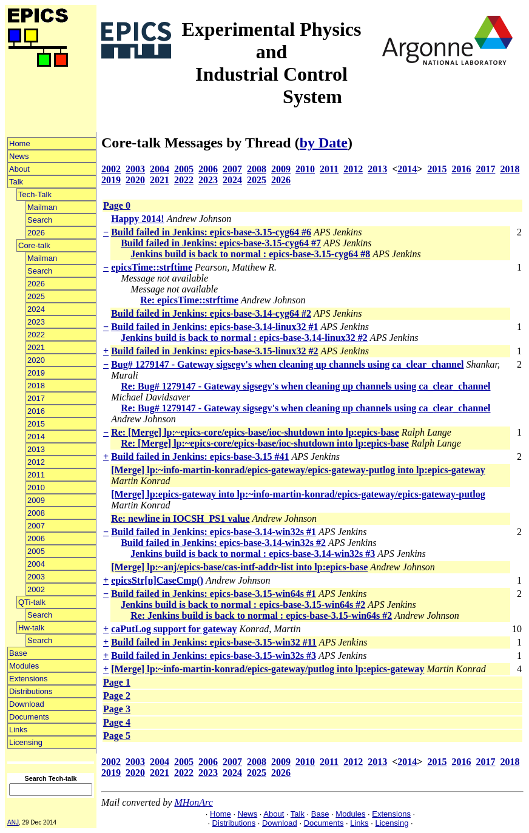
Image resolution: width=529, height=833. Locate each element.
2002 (36, 589)
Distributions (31, 691)
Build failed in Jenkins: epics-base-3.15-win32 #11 (214, 642)
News (19, 156)
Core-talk (34, 245)
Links (18, 729)
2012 (36, 462)
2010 (36, 487)
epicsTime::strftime (151, 267)
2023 (36, 321)
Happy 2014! (137, 219)
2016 (36, 411)
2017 (36, 398)
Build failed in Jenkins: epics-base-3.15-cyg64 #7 (221, 243)
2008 (36, 513)
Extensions (28, 678)
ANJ (13, 822)
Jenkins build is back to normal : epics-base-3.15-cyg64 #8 (250, 254)
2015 (36, 423)
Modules (24, 665)
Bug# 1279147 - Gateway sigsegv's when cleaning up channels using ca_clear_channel (287, 364)
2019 (36, 372)
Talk (16, 181)
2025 (36, 296)
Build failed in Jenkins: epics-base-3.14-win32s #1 (213, 532)
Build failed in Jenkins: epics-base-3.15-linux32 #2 (214, 351)
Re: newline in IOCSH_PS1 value (180, 518)
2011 (36, 474)
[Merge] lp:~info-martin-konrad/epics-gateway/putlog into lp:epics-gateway (267, 669)
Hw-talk (31, 627)
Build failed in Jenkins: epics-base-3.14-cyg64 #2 (211, 313)
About (19, 169)
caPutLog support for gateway (174, 629)
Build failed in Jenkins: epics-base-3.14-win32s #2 (223, 543)
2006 (36, 538)
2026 (36, 232)
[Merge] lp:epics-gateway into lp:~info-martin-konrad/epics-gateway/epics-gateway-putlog (298, 494)
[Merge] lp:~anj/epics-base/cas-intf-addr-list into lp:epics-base (239, 567)
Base (18, 653)
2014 (36, 436)
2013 (36, 449)
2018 (36, 385)
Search (39, 219)
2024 (36, 309)
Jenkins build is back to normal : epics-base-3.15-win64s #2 (243, 604)
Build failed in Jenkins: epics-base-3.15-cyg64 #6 (211, 232)
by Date (324, 142)
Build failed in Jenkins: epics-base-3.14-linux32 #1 (214, 327)
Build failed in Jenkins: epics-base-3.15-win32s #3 (213, 655)
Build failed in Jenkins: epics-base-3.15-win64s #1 (213, 593)
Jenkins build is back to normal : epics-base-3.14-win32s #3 (252, 553)
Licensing (25, 742)
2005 (36, 551)
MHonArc (193, 802)
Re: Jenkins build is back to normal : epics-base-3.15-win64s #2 (261, 615)
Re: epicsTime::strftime (189, 300)
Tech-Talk (35, 194)
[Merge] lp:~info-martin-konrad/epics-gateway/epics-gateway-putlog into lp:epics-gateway (298, 470)
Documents (29, 716)
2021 (36, 347)
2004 (36, 563)
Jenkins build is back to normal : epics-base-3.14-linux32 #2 (244, 337)
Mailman (42, 207)
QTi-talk (31, 602)
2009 (36, 500)
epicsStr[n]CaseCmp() (157, 580)
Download (26, 704)
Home (19, 143)
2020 (36, 360)
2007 (36, 525)
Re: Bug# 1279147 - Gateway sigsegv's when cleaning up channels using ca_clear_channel (305, 386)
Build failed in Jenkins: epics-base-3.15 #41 (200, 456)
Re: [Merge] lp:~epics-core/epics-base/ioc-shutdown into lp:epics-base (255, 432)
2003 (36, 576)
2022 (36, 334)
